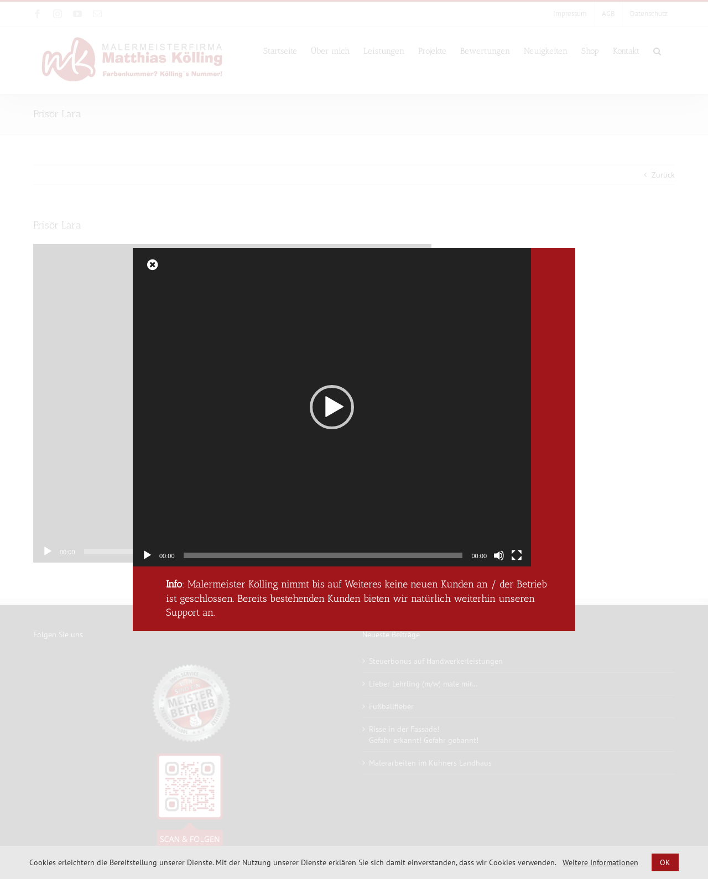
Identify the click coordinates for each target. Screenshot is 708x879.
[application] (332, 407)
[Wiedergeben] (147, 555)
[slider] (323, 555)
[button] (332, 407)
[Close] (153, 265)
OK (665, 862)
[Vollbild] (516, 555)
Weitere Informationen (600, 862)
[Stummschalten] (498, 555)
